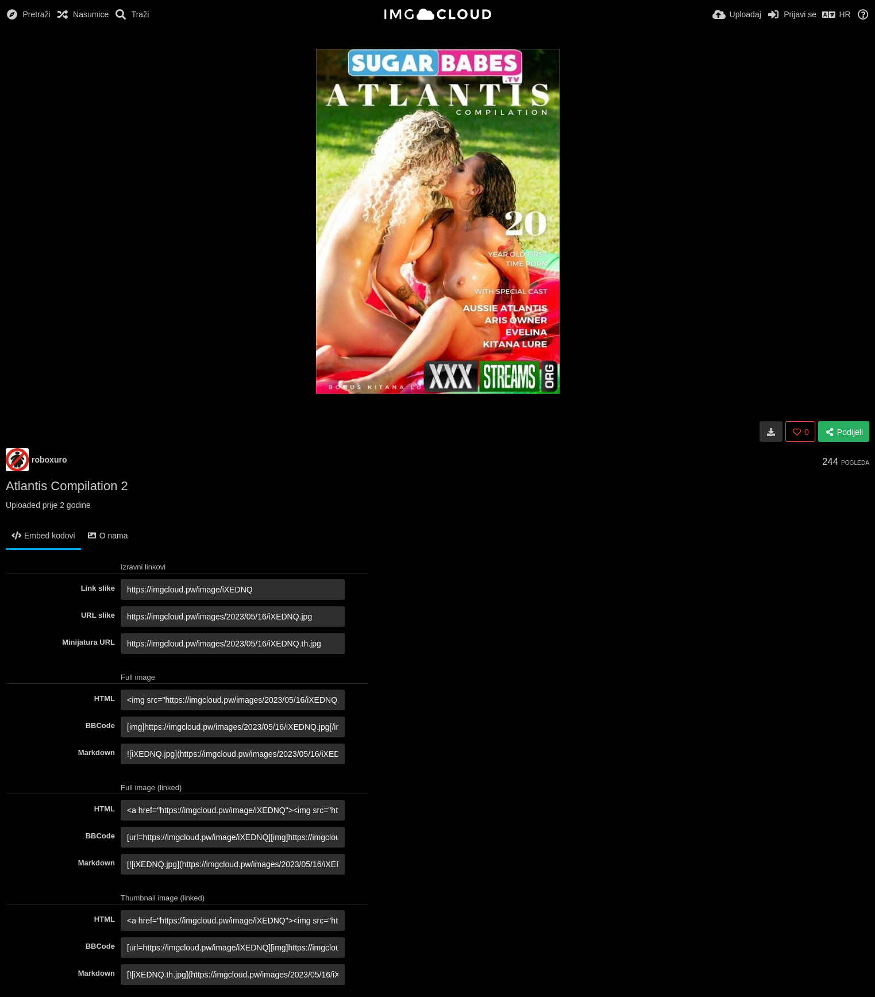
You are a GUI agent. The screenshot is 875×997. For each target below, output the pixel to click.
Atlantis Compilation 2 (67, 486)
